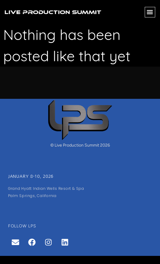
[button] (150, 12)
